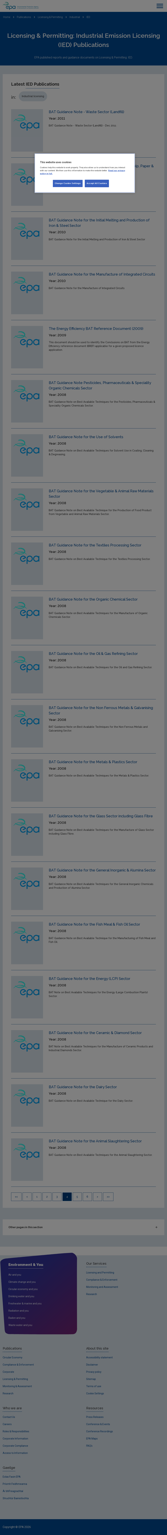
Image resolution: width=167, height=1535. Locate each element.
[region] (85, 173)
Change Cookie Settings (68, 183)
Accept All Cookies (97, 183)
